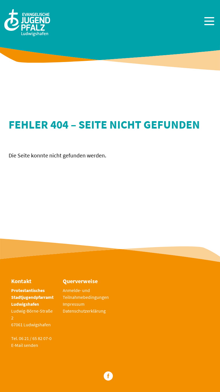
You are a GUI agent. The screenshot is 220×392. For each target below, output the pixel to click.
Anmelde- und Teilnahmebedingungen (86, 293)
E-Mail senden (24, 345)
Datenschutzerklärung (84, 311)
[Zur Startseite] (27, 21)
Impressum (74, 304)
